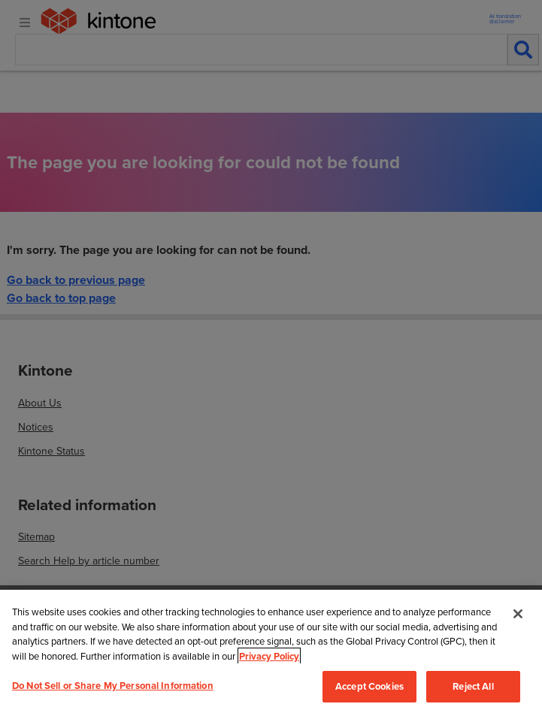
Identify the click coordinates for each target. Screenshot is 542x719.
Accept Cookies (369, 686)
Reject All (473, 686)
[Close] (517, 613)
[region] (271, 654)
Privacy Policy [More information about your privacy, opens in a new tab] (269, 656)
